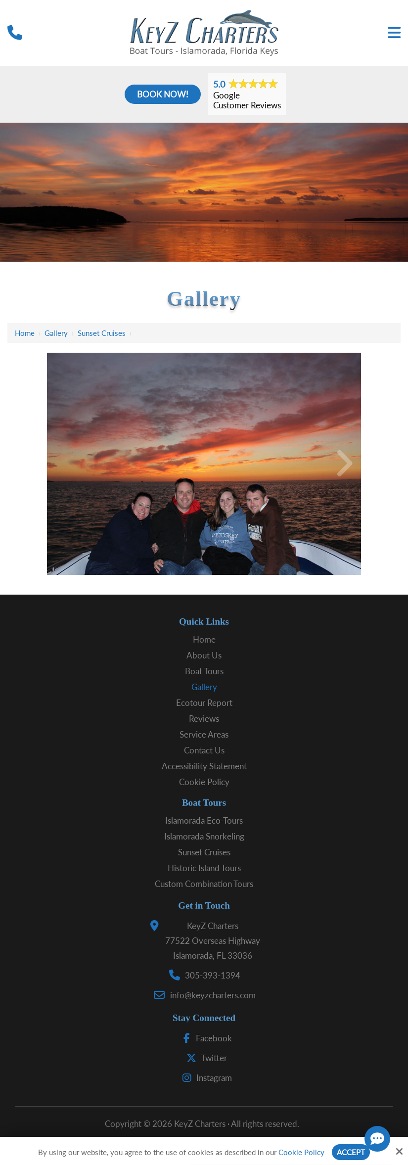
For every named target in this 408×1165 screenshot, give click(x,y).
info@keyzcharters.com (213, 995)
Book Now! (162, 94)
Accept (351, 1152)
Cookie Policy (301, 1152)
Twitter (204, 1058)
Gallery (56, 332)
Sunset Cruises (102, 332)
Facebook (204, 1038)
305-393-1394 (212, 975)
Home (25, 332)
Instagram (205, 1077)
